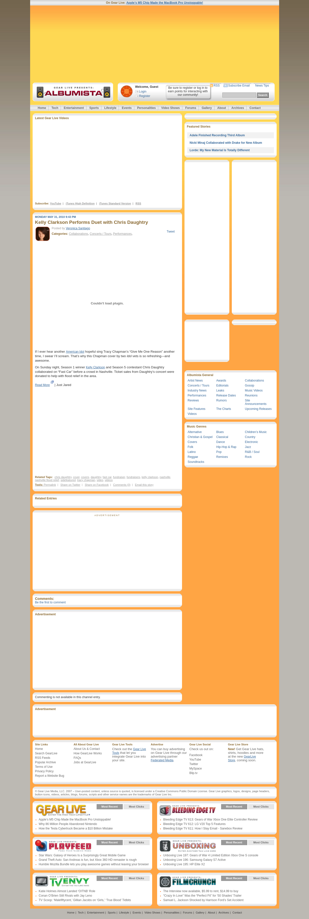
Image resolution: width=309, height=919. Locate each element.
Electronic (251, 442)
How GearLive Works (88, 753)
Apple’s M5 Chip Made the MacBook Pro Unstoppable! (164, 2)
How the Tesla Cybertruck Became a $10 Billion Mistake (76, 828)
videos (109, 480)
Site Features (196, 409)
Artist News (195, 380)
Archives (237, 108)
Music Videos (254, 390)
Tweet (171, 231)
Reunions (251, 395)
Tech (55, 108)
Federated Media (162, 760)
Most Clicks (136, 806)
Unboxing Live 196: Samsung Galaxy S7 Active (194, 860)
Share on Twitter (70, 484)
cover (76, 477)
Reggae (193, 457)
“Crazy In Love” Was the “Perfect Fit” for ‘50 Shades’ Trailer (202, 895)
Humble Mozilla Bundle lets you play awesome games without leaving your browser (94, 864)
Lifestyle (110, 108)
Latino (192, 452)
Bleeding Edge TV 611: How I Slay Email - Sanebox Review (203, 828)
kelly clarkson (150, 477)
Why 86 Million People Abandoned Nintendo (68, 824)
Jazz (248, 447)
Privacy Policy (44, 771)
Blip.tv (193, 773)
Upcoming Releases (258, 409)
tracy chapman (86, 480)
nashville (165, 477)
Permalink (50, 484)
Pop (219, 452)
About (221, 108)
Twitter (193, 764)
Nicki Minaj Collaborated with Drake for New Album (226, 143)
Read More (42, 385)
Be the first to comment (50, 602)
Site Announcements (256, 402)
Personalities (146, 108)
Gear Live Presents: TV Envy (63, 882)
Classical (222, 437)
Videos (192, 414)
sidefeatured (68, 480)
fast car (107, 477)
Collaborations (78, 234)
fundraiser (119, 477)
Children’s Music (256, 432)
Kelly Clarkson (95, 367)
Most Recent (109, 806)
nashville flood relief (47, 480)
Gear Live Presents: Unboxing (188, 846)
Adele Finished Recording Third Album (217, 135)
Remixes (222, 457)
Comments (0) (121, 484)
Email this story (144, 484)
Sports (94, 108)
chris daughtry (63, 477)
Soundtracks (196, 462)
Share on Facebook (97, 484)
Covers (192, 442)
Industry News (197, 390)
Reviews (193, 400)
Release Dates (226, 395)
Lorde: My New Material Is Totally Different (220, 150)
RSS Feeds (42, 758)
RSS (217, 85)
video (100, 480)
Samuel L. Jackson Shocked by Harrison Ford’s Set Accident (203, 900)
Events (126, 108)
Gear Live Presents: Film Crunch (188, 882)
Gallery (207, 108)
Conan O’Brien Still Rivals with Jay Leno (65, 895)
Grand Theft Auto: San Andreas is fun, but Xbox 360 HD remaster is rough (88, 860)
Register (144, 96)
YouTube (55, 203)
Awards (221, 380)
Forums (190, 108)
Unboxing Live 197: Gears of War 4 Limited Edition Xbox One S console (210, 855)
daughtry (96, 477)
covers (85, 477)
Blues (220, 432)
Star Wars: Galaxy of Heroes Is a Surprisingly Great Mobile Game (82, 855)
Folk (190, 447)
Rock (248, 457)
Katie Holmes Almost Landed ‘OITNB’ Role (67, 891)
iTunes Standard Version (115, 203)
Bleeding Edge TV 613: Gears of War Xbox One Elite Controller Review (210, 819)
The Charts (223, 409)
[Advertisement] (155, 44)
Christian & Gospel (200, 437)
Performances (122, 234)
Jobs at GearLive (85, 762)
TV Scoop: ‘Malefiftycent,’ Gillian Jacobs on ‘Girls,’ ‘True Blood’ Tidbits (85, 900)
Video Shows (170, 108)
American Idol (75, 351)
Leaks (220, 390)
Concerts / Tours (100, 234)
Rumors (221, 400)
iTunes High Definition (80, 203)
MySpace (195, 768)
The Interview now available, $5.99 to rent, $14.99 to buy (201, 891)
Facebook (196, 755)
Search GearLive (46, 753)
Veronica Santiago (78, 228)
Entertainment (74, 108)
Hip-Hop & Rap (226, 447)
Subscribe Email (239, 85)
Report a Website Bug (49, 775)
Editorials (222, 385)
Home (42, 108)
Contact (255, 108)
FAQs (77, 758)
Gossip (249, 385)
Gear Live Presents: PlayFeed (63, 846)
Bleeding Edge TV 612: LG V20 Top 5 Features (194, 824)
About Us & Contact (87, 749)
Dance (220, 442)
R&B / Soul (252, 452)
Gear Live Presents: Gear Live (63, 810)
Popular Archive (45, 762)
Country (250, 437)
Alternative (195, 432)
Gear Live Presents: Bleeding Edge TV (188, 810)
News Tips (262, 85)
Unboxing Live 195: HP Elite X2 (184, 864)
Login (142, 91)
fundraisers (133, 477)
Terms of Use (44, 767)
